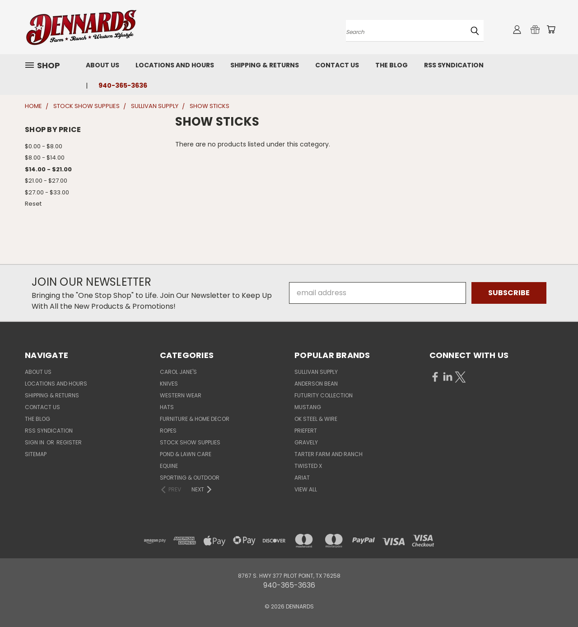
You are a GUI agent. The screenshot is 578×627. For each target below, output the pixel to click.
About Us (102, 65)
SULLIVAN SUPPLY (316, 372)
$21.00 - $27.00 (46, 180)
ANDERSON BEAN (316, 383)
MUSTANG (307, 407)
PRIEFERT (305, 430)
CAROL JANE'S (178, 372)
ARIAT (302, 477)
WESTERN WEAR (180, 395)
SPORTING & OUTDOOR (189, 477)
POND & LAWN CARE (185, 454)
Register (69, 442)
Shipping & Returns (264, 65)
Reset (33, 203)
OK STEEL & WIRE (315, 419)
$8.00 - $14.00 (45, 157)
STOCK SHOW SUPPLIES (190, 442)
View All (305, 489)
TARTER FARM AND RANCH (328, 454)
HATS (167, 407)
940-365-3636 (122, 85)
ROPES (168, 430)
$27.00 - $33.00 (47, 192)
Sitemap (36, 454)
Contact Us (337, 65)
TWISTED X (308, 466)
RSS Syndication (454, 65)
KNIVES (169, 383)
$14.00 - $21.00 (48, 169)
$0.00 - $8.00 (43, 146)
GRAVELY (306, 442)
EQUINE (169, 466)
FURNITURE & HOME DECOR (194, 419)
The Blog (391, 65)
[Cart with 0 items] (550, 29)
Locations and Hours (174, 65)
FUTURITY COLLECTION (323, 395)
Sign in (35, 442)
